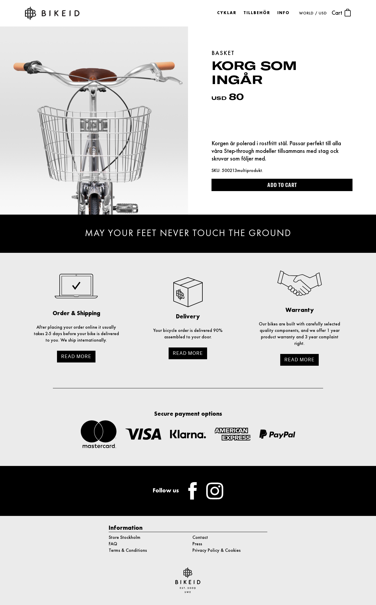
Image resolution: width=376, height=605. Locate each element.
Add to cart (282, 184)
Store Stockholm (124, 537)
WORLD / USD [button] (313, 13)
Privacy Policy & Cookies (216, 550)
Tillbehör (257, 13)
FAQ (113, 544)
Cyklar (226, 13)
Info (283, 13)
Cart (341, 12)
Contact (200, 537)
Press (197, 544)
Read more (76, 356)
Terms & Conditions (128, 550)
